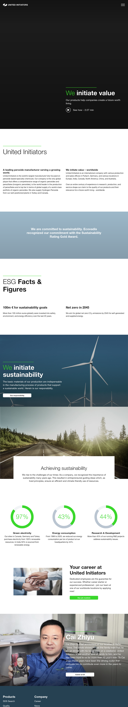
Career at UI (80, 674)
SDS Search (9, 701)
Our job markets (84, 597)
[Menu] (123, 5)
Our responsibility (17, 395)
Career (37, 701)
